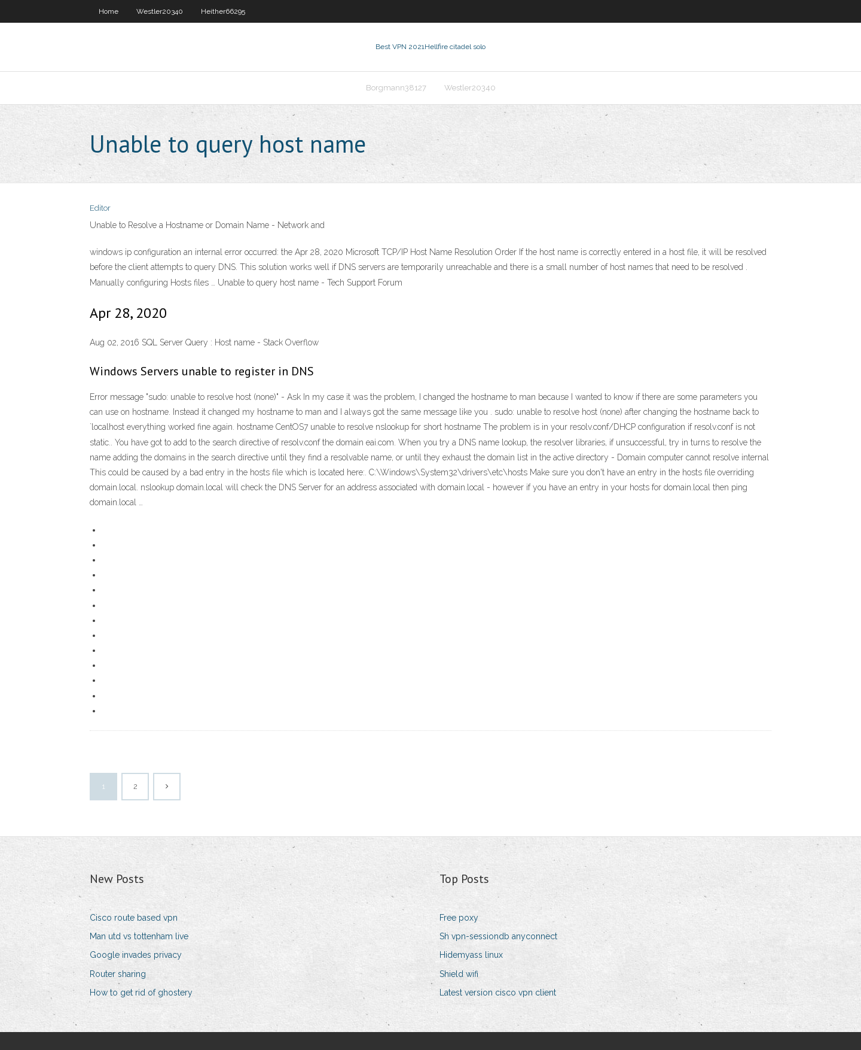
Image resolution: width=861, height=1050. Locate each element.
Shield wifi (458, 974)
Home (108, 11)
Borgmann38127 (396, 87)
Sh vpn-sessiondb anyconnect (498, 936)
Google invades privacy (136, 955)
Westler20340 (159, 11)
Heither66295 (223, 11)
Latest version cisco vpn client (497, 992)
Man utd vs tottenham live (139, 936)
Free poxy (458, 917)
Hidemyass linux (471, 955)
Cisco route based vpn (134, 917)
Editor (100, 208)
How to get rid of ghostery (141, 992)
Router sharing (118, 974)
